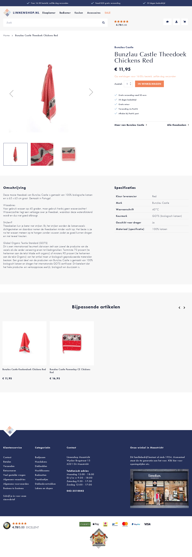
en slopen (44, 488)
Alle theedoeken (176, 125)
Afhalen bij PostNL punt (129, 113)
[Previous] (179, 307)
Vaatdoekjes (41, 479)
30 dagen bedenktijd (156, 3)
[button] (9, 92)
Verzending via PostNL (128, 109)
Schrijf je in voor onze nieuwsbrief (14, 497)
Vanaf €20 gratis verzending (107, 3)
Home (6, 35)
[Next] (184, 307)
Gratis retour (124, 104)
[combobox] (55, 23)
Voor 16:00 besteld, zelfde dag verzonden (49, 3)
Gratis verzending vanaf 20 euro (132, 95)
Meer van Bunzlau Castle (129, 125)
